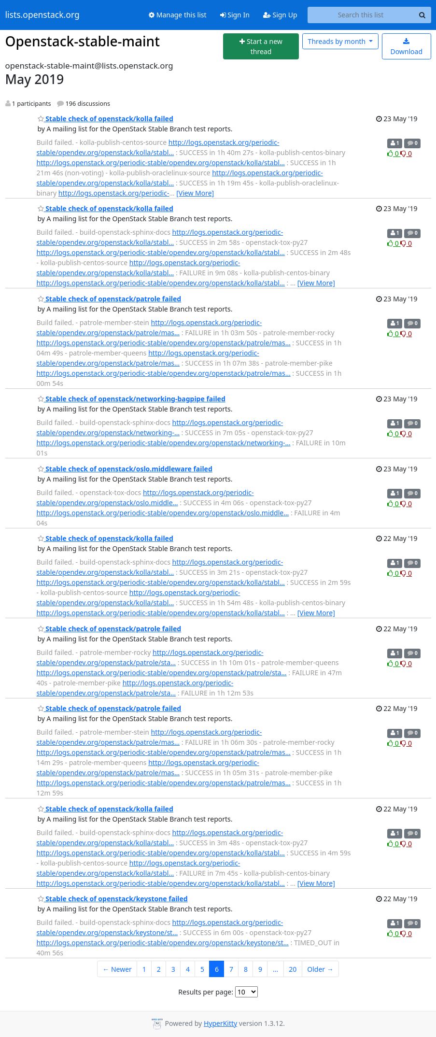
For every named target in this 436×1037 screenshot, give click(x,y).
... (275, 969)
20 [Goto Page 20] (292, 969)
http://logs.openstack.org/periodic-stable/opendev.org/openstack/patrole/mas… (164, 342)
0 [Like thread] (393, 153)
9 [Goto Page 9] (260, 969)
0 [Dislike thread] (406, 153)
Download (406, 47)
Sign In (235, 14)
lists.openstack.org (42, 15)
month (337, 41)
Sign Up (280, 14)
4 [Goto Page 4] (188, 969)
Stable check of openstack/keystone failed (113, 898)
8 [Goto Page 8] (246, 969)
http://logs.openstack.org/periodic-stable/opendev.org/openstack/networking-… (164, 442)
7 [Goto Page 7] (231, 969)
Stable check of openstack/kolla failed (105, 118)
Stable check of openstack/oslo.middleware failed (125, 468)
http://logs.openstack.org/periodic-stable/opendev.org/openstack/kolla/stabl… (161, 162)
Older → (320, 969)
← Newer (117, 969)
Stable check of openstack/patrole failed (110, 298)
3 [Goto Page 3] (173, 969)
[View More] (195, 193)
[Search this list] (361, 15)
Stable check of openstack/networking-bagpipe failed (131, 398)
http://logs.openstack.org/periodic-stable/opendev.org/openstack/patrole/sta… (162, 672)
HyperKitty (220, 1023)
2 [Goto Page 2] (159, 969)
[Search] (422, 15)
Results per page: (205, 991)
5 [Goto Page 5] (202, 969)
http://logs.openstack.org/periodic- (113, 193)
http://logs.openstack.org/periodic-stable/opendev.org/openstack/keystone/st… (163, 942)
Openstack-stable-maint (82, 41)
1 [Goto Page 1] (144, 969)
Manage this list (178, 14)
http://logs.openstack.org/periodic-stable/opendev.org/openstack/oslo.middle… (163, 512)
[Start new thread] (261, 46)
